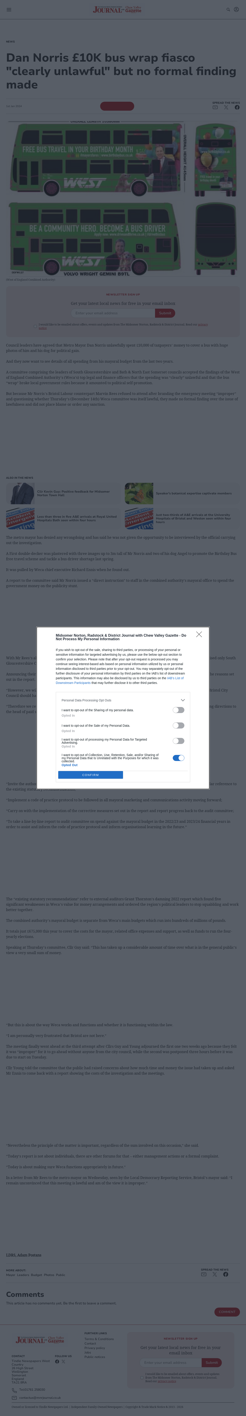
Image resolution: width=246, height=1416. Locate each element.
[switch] (178, 710)
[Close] (200, 635)
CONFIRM (90, 775)
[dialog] (123, 708)
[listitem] (123, 700)
